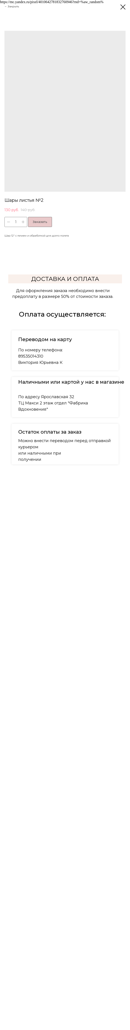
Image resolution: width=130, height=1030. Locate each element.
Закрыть (13, 6)
